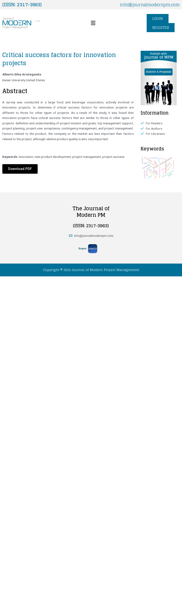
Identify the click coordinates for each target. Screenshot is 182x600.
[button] (93, 23)
